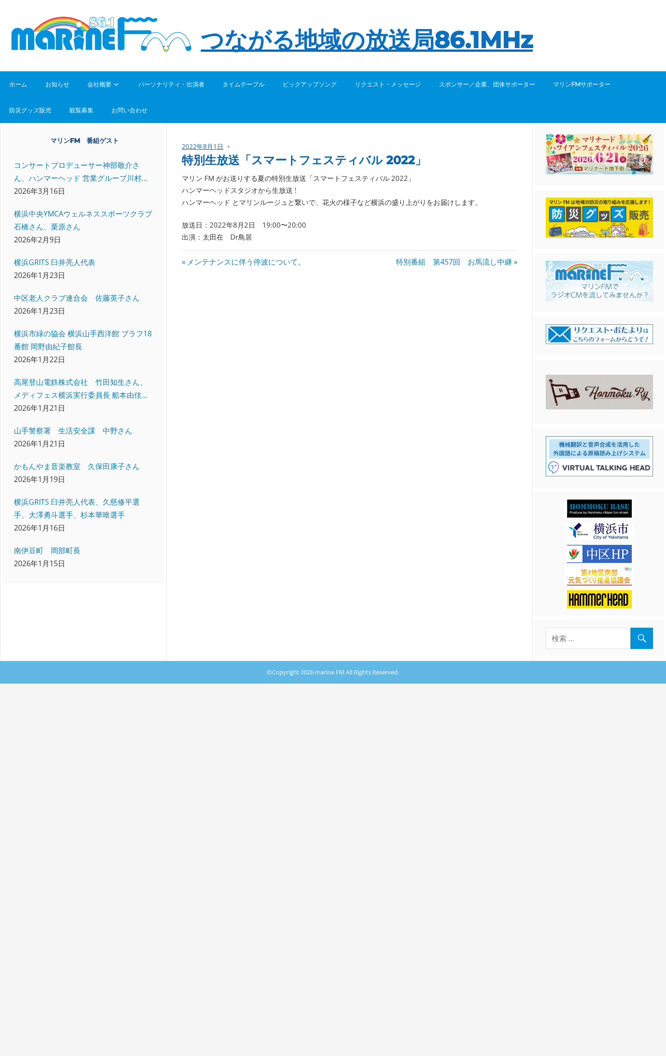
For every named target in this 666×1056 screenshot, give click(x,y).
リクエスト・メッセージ (388, 84)
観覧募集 (81, 110)
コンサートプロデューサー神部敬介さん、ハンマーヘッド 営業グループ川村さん (81, 172)
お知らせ (57, 84)
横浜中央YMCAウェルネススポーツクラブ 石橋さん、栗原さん (83, 220)
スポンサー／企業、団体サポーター (487, 84)
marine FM (330, 672)
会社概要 (99, 84)
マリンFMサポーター (581, 84)
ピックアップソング (310, 84)
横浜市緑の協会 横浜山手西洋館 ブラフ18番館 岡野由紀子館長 (83, 340)
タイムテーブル (243, 84)
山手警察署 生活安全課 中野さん (73, 431)
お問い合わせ (129, 110)
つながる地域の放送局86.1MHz (367, 40)
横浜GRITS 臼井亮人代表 (54, 262)
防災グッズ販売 (30, 110)
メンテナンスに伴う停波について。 (246, 262)
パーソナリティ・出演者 (171, 84)
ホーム (18, 84)
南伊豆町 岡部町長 (47, 550)
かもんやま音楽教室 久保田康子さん (77, 466)
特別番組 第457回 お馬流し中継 (454, 262)
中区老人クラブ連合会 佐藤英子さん (77, 298)
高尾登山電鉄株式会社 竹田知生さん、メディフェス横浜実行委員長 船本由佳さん (81, 389)
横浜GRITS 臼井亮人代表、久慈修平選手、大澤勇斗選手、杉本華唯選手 (77, 508)
